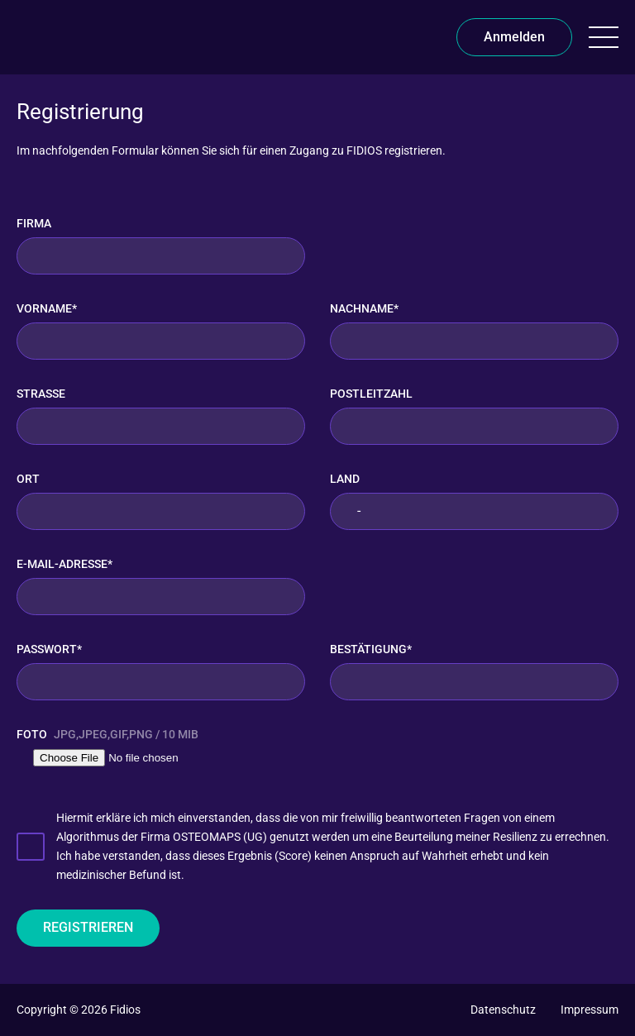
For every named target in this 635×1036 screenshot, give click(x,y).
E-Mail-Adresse (64, 564)
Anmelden (514, 37)
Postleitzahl (371, 393)
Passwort (49, 649)
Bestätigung (371, 649)
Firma (34, 223)
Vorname (47, 308)
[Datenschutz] (503, 1009)
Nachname (364, 308)
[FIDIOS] (40, 37)
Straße (41, 393)
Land (345, 478)
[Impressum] (589, 1009)
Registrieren (88, 927)
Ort (28, 478)
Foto (107, 734)
